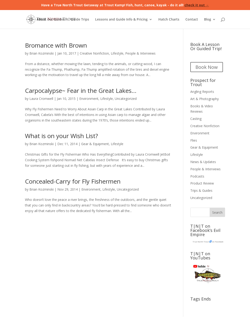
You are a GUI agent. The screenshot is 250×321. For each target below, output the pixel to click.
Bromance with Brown (56, 45)
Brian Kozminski (41, 53)
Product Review (202, 183)
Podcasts (197, 176)
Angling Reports (202, 91)
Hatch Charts (168, 19)
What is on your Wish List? (61, 136)
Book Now (206, 67)
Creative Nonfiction (94, 53)
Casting (195, 118)
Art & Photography (204, 99)
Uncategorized (126, 98)
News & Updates (203, 162)
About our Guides (51, 19)
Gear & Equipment (95, 144)
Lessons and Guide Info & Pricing (121, 19)
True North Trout (201, 241)
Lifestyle (117, 53)
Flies (193, 140)
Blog (207, 19)
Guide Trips (80, 19)
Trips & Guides (201, 190)
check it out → (196, 5)
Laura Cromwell (41, 98)
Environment (88, 98)
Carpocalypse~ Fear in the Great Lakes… (80, 90)
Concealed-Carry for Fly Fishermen (73, 181)
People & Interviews (140, 53)
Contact (191, 19)
